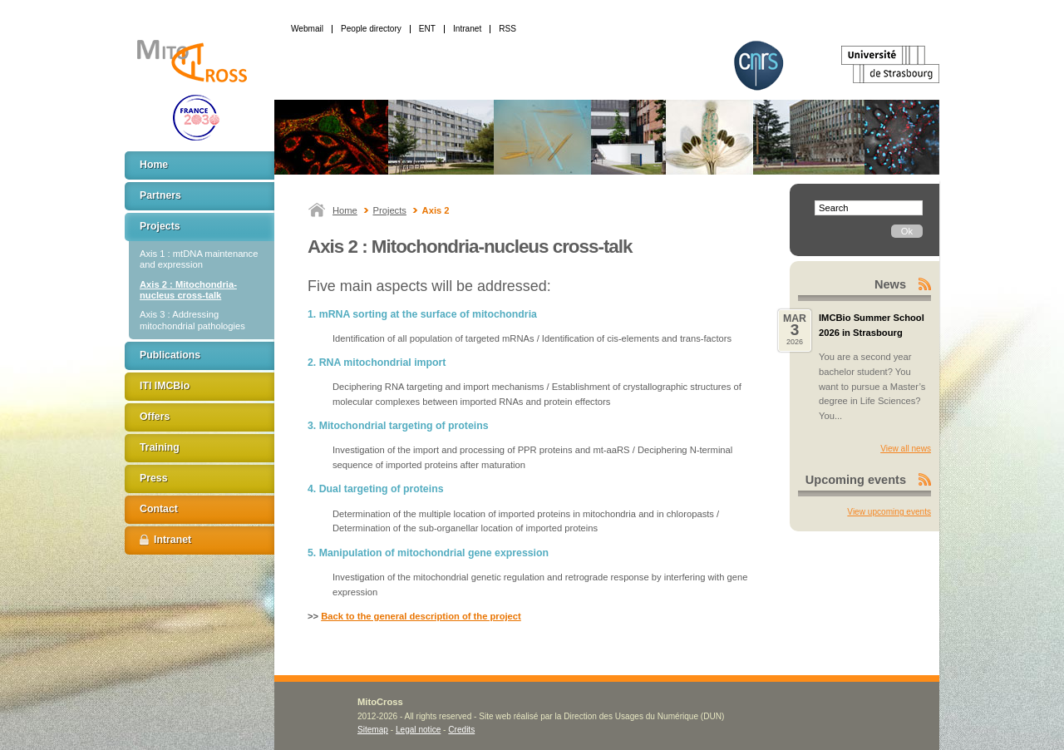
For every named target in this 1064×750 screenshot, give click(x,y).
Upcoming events (855, 479)
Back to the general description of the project (421, 616)
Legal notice (418, 729)
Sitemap (372, 729)
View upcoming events (889, 511)
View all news (905, 448)
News (890, 284)
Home (344, 210)
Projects (389, 210)
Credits (461, 729)
